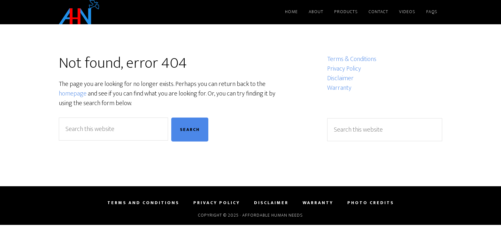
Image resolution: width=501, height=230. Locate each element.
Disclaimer (340, 78)
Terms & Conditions (351, 59)
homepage (73, 93)
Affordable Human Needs (116, 12)
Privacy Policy (344, 68)
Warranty (339, 87)
